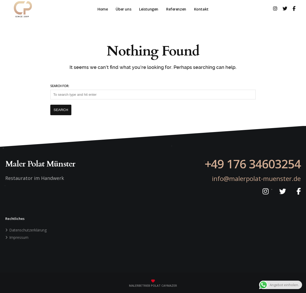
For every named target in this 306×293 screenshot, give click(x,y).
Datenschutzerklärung (28, 230)
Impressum (18, 237)
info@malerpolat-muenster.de (256, 178)
